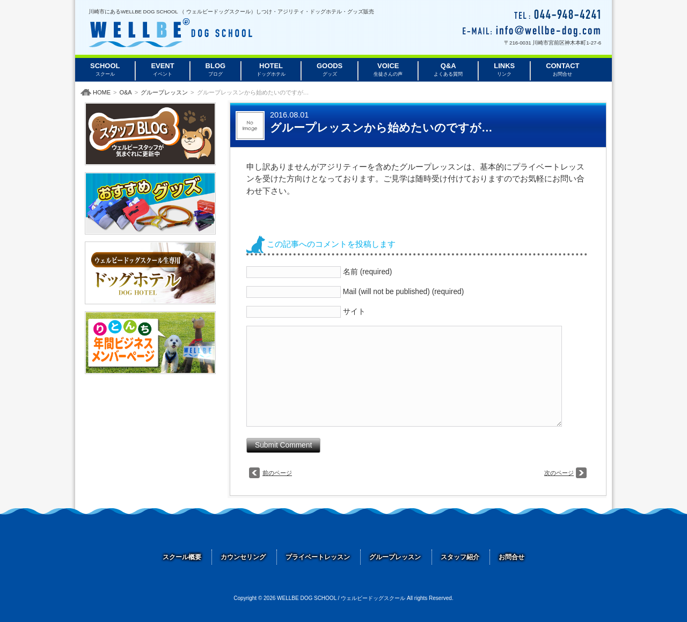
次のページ (559, 473)
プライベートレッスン (318, 557)
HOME (102, 92)
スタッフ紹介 (460, 557)
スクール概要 (182, 557)
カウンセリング (243, 557)
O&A (125, 92)
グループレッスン (164, 92)
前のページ (277, 473)
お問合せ (511, 557)
